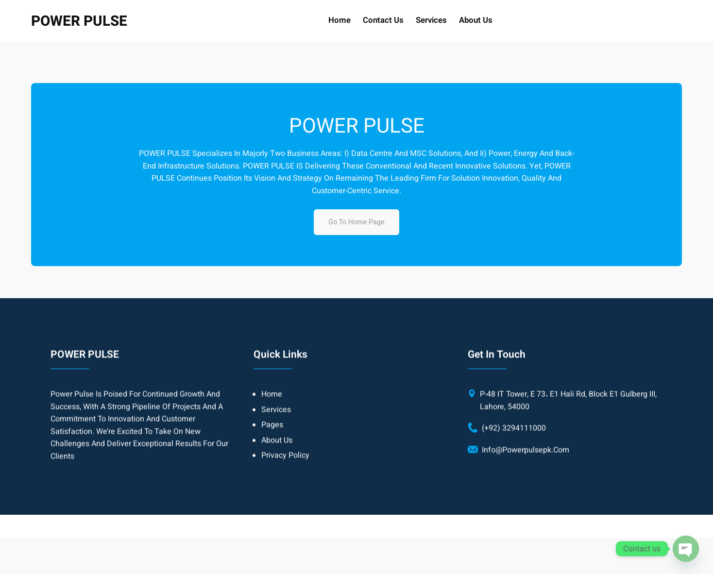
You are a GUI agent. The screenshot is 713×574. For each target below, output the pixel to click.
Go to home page (356, 222)
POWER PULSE (79, 21)
